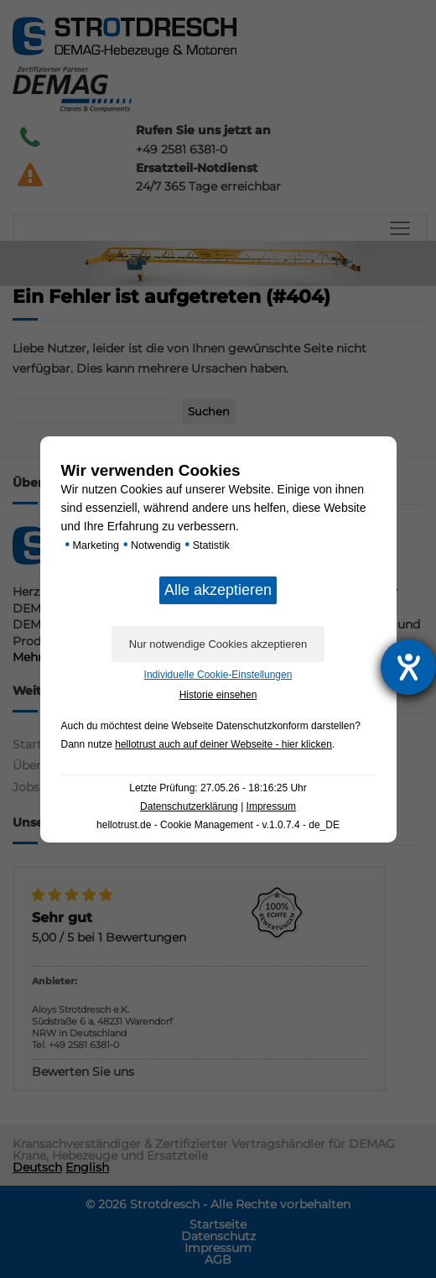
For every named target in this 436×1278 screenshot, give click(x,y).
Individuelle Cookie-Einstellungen (218, 675)
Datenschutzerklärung (189, 806)
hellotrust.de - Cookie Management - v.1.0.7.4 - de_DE (218, 825)
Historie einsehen (218, 695)
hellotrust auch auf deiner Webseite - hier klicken (223, 744)
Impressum (271, 806)
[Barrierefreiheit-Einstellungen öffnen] (408, 667)
